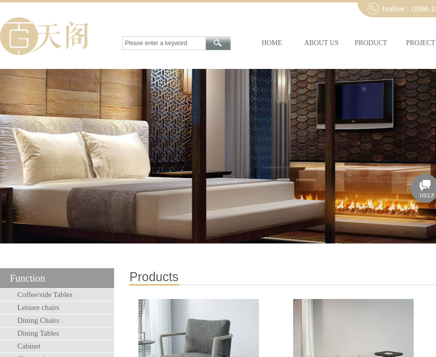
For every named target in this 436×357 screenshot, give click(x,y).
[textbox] (164, 43)
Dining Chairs (38, 320)
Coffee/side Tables (44, 294)
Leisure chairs (38, 307)
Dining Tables (38, 333)
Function (27, 278)
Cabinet (29, 346)
